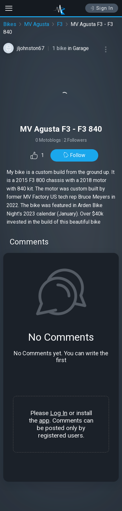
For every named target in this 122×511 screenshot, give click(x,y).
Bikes (9, 24)
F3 (60, 24)
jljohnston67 (30, 48)
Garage (81, 48)
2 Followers (75, 140)
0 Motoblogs (48, 140)
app (44, 420)
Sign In (101, 8)
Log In (58, 413)
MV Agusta (36, 24)
